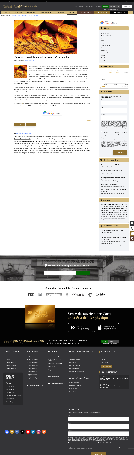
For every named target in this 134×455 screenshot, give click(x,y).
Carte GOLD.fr (119, 13)
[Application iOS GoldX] (106, 327)
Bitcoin (103, 60)
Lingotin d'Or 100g (32, 365)
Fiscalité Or (104, 356)
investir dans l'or (50, 150)
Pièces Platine (73, 388)
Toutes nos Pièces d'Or (56, 383)
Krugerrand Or (52, 370)
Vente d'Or (82, 341)
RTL (90, 295)
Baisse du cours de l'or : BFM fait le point (113, 235)
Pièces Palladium (74, 392)
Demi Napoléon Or (53, 376)
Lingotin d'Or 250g (32, 362)
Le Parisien (53, 295)
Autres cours (60, 13)
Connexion (127, 7)
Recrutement (10, 398)
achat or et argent (21, 153)
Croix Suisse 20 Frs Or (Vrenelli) (54, 359)
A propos (106, 200)
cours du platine (63, 141)
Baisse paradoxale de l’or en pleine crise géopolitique (113, 178)
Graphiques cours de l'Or (76, 371)
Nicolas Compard (115, 181)
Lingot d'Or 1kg (31, 356)
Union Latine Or (53, 373)
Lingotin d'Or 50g (32, 368)
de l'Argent (88, 352)
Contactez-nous (10, 392)
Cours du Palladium (75, 385)
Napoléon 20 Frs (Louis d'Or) (56, 356)
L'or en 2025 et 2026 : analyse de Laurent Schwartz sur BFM (113, 242)
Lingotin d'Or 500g (32, 359)
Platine (103, 55)
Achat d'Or (7, 13)
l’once (62, 106)
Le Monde (78, 295)
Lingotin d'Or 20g (32, 371)
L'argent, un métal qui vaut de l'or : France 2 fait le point (113, 238)
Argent (103, 40)
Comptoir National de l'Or (30, 60)
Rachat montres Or (11, 365)
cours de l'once (19, 125)
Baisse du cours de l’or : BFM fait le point (113, 165)
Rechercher (83, 273)
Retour (89, 120)
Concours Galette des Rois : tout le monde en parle (113, 247)
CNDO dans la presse (111, 226)
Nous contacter (95, 7)
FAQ (76, 7)
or (38, 66)
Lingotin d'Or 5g (32, 377)
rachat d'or (26, 150)
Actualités (72, 13)
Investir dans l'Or (106, 35)
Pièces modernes (74, 368)
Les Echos (101, 295)
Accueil (3, 15)
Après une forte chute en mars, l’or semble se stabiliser (113, 190)
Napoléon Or (105, 53)
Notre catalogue (106, 366)
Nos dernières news (109, 372)
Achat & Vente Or (13, 352)
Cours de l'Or (31, 13)
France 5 (67, 295)
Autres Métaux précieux (79, 378)
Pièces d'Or (52, 352)
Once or (31, 125)
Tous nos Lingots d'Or (35, 385)
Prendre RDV (102, 13)
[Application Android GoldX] (80, 327)
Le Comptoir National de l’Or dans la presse (67, 287)
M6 (40, 295)
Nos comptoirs (10, 386)
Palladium (104, 58)
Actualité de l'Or (108, 352)
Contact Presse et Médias (13, 395)
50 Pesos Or (51, 366)
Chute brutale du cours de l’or (110, 184)
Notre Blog (9, 402)
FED (46, 143)
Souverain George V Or (55, 363)
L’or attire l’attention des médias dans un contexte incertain (113, 171)
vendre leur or (60, 150)
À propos (87, 7)
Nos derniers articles (111, 160)
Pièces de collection (75, 365)
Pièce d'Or (104, 50)
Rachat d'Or (18, 13)
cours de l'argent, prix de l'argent (47, 141)
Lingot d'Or (104, 43)
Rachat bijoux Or (11, 362)
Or (102, 38)
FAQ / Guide (104, 362)
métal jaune (17, 150)
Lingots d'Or (32, 352)
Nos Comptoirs (86, 13)
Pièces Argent (73, 362)
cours (37, 106)
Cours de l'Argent (46, 13)
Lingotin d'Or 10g (32, 374)
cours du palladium (74, 141)
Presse (81, 7)
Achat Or (8, 356)
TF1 (31, 295)
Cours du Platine (74, 382)
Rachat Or (9, 359)
